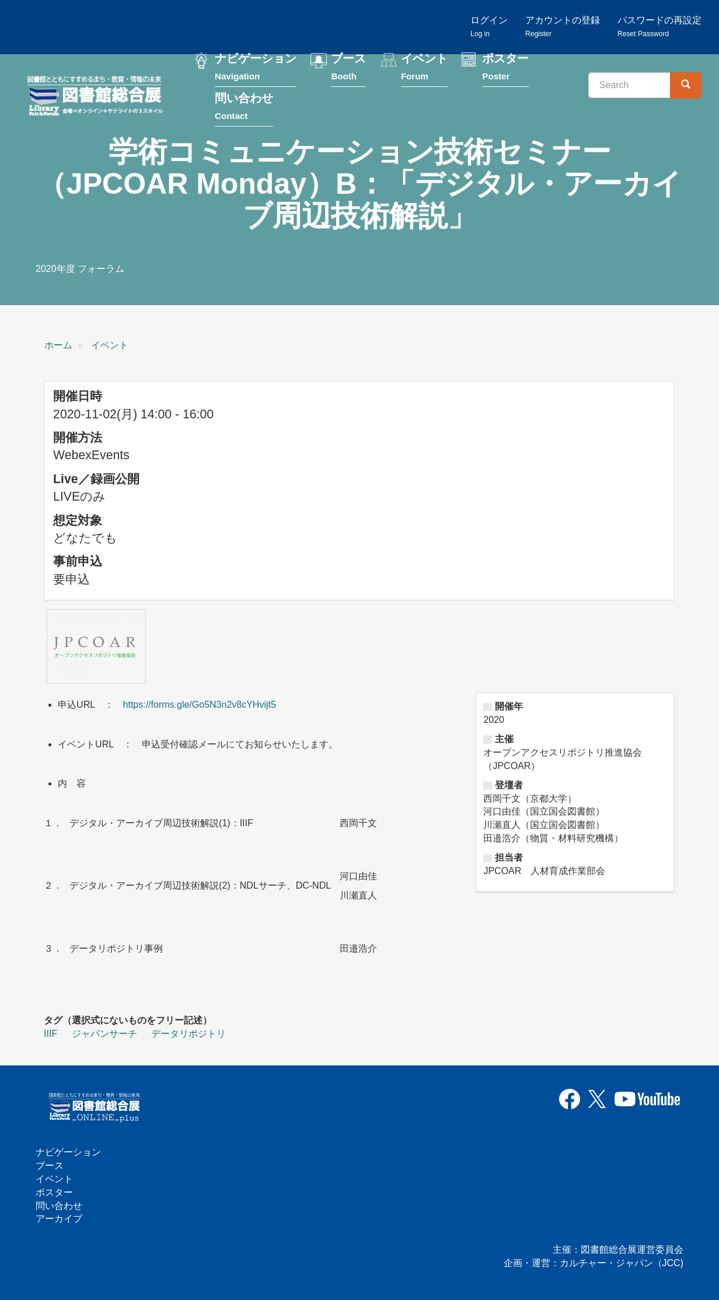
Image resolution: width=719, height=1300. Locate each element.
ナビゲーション (255, 69)
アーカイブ (59, 1219)
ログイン (489, 26)
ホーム (58, 345)
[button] (96, 646)
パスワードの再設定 (659, 26)
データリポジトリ (188, 1034)
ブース (348, 69)
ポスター (505, 69)
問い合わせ (244, 109)
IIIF (50, 1034)
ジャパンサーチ (104, 1034)
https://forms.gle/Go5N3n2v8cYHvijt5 (199, 705)
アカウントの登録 (562, 26)
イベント (424, 69)
